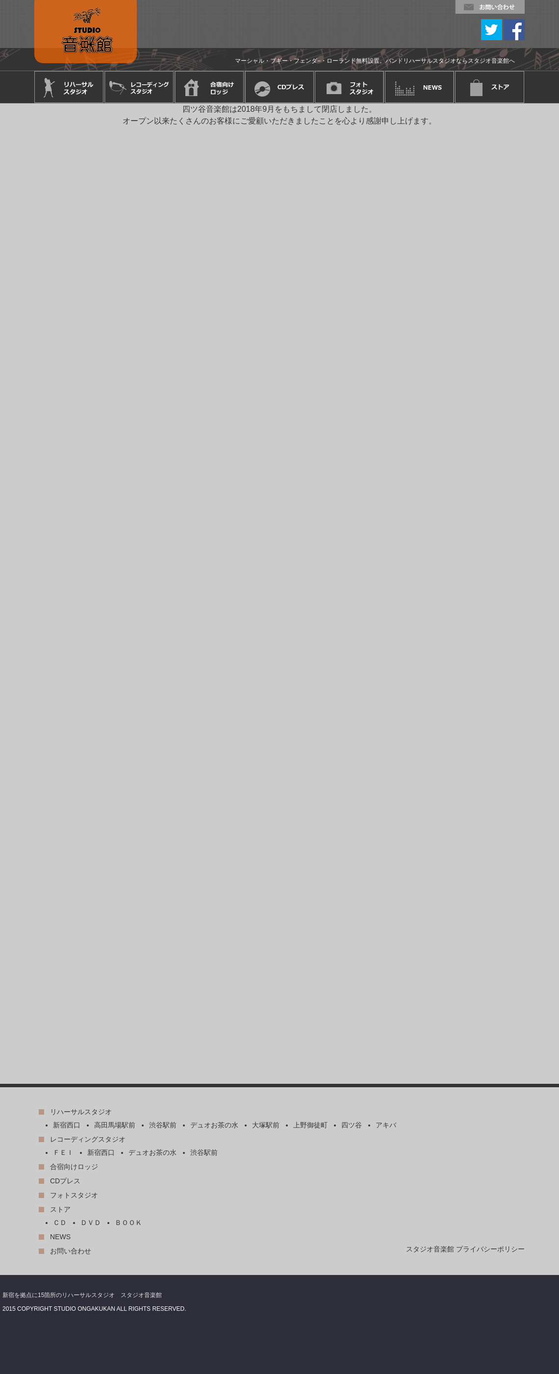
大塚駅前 (266, 1125)
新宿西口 (66, 1125)
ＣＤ (60, 1222)
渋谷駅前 (163, 1125)
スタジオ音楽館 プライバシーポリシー (465, 1249)
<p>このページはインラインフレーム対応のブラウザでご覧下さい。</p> (279, 593)
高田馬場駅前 (114, 1125)
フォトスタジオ (74, 1195)
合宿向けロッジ (74, 1167)
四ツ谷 (351, 1125)
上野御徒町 (310, 1125)
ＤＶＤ (90, 1222)
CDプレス (65, 1181)
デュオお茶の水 (214, 1125)
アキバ (386, 1125)
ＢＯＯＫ (128, 1222)
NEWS (60, 1237)
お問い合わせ (70, 1251)
